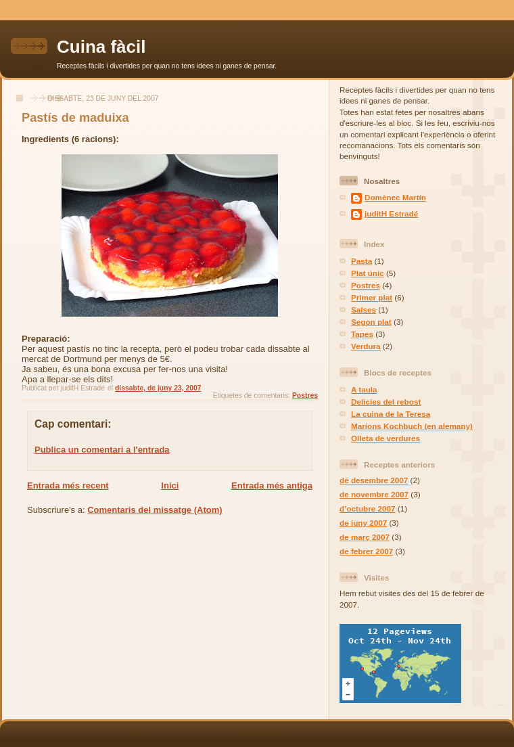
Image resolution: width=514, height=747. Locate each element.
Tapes (362, 334)
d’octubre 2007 (368, 508)
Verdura (366, 346)
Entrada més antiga (271, 485)
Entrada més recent (68, 485)
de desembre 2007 (374, 480)
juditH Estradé (391, 213)
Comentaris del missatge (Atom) (154, 510)
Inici (170, 485)
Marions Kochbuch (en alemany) (412, 426)
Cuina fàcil (101, 47)
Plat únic (367, 273)
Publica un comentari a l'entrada (102, 450)
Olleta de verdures (385, 438)
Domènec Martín (395, 197)
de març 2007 (365, 537)
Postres (305, 395)
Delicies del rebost (386, 401)
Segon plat (371, 321)
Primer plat (371, 297)
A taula (364, 389)
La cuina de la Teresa (390, 413)
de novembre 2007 (374, 494)
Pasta (361, 260)
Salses (363, 309)
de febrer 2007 (366, 551)
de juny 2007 (363, 522)
